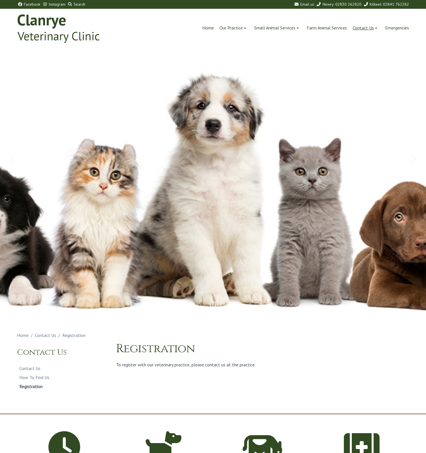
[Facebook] (28, 4)
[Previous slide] (13, 158)
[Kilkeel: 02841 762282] (386, 4)
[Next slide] (413, 158)
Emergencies (397, 28)
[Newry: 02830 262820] (338, 4)
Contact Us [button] (365, 28)
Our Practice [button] (233, 28)
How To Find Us (34, 377)
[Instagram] (53, 4)
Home (208, 28)
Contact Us (45, 335)
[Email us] (303, 4)
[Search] (76, 4)
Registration (30, 386)
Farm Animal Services (327, 28)
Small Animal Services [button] (277, 28)
